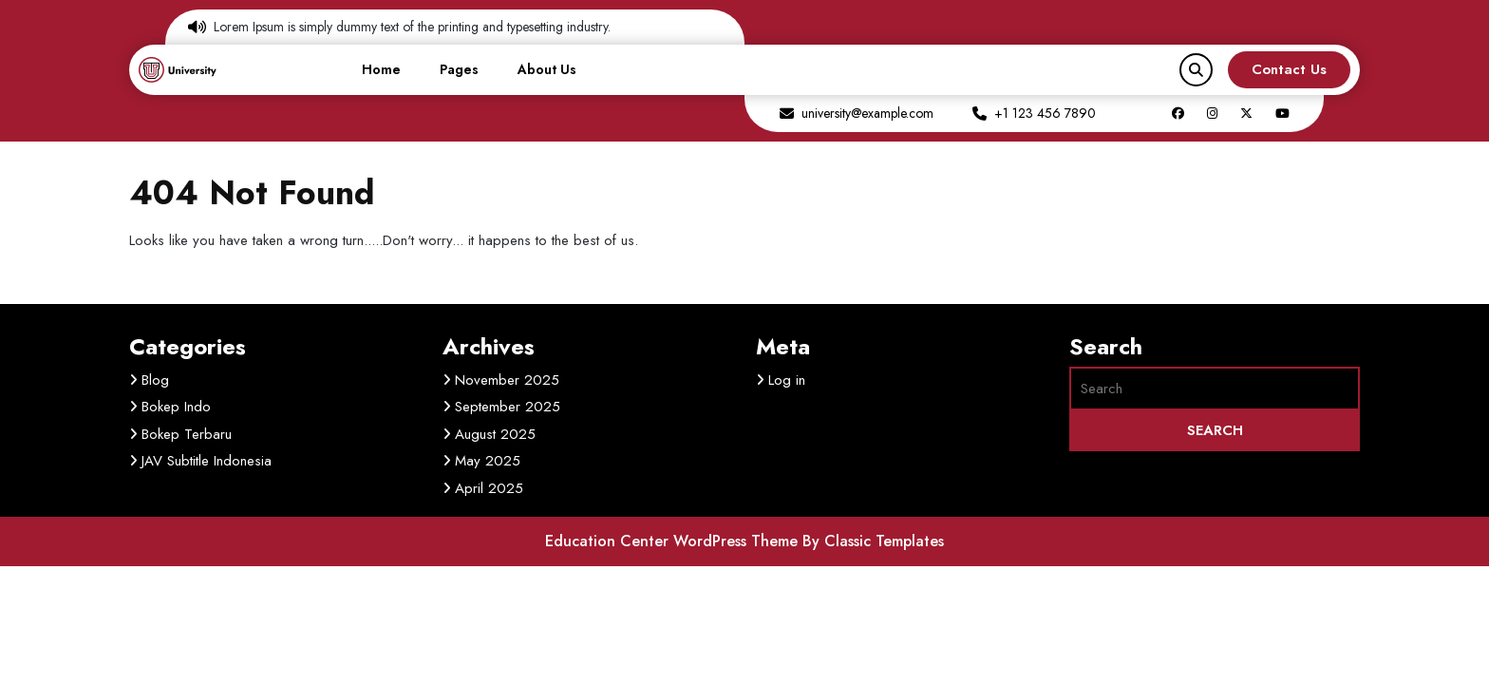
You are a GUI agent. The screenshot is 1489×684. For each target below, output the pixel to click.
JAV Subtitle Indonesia (206, 460)
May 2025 (487, 460)
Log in (786, 380)
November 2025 (507, 380)
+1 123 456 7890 (1045, 113)
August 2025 (495, 434)
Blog (155, 380)
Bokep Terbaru (186, 434)
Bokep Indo (176, 406)
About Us (547, 69)
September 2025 (507, 406)
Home (381, 69)
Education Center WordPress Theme (673, 541)
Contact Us (1289, 69)
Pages (459, 69)
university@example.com (867, 113)
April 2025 (489, 488)
